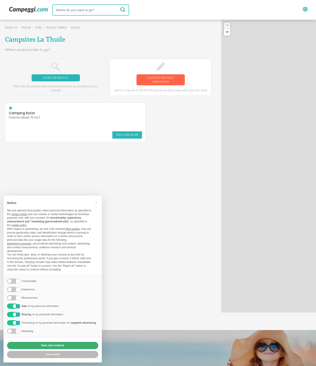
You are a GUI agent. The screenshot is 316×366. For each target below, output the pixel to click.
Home (26, 27)
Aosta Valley (56, 27)
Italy (38, 27)
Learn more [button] (52, 354)
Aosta (75, 27)
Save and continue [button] (52, 345)
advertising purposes (19, 243)
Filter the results (55, 78)
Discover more (51, 135)
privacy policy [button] (19, 214)
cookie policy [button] (18, 225)
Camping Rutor (22, 114)
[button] (227, 25)
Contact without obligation (161, 80)
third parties (73, 228)
